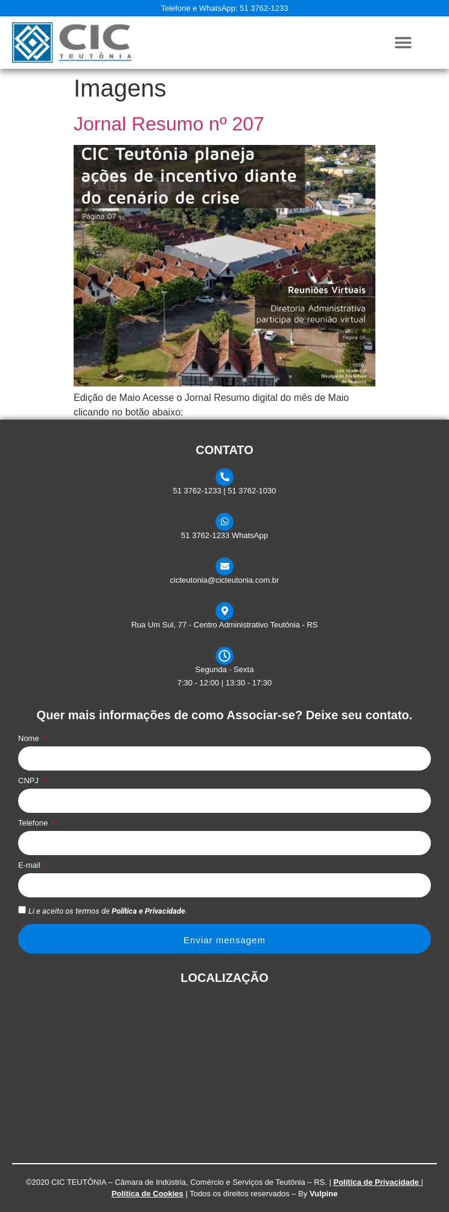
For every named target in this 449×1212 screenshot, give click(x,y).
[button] (402, 42)
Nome (29, 738)
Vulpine (323, 1193)
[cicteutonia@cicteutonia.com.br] (224, 566)
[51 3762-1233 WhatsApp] (224, 522)
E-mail (30, 865)
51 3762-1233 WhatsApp (224, 535)
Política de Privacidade (376, 1182)
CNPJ (29, 781)
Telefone (34, 823)
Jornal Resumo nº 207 (169, 124)
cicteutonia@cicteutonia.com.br (224, 580)
